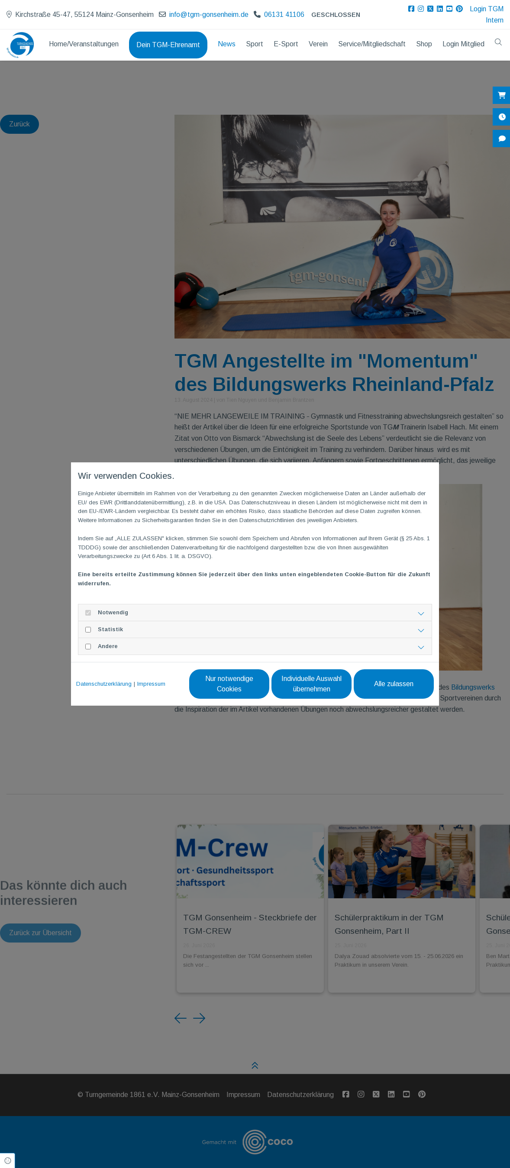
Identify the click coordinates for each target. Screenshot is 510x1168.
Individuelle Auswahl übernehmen (311, 684)
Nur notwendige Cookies (229, 684)
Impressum (151, 684)
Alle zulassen (393, 683)
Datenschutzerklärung (104, 684)
